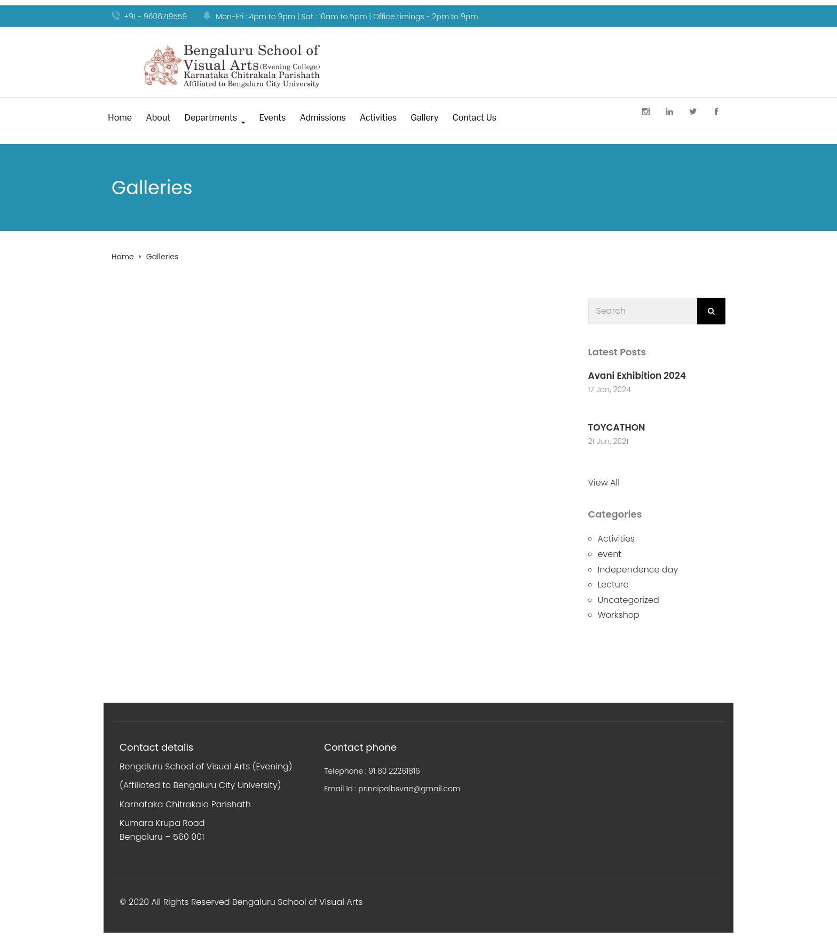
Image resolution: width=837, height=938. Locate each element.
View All (604, 482)
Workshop (618, 615)
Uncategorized (628, 600)
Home (120, 118)
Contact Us (474, 118)
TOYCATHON (616, 427)
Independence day (638, 569)
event (609, 554)
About (158, 118)
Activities (378, 118)
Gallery (424, 118)
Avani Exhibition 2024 (637, 375)
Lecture (613, 584)
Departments (210, 118)
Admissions (322, 118)
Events (272, 118)
